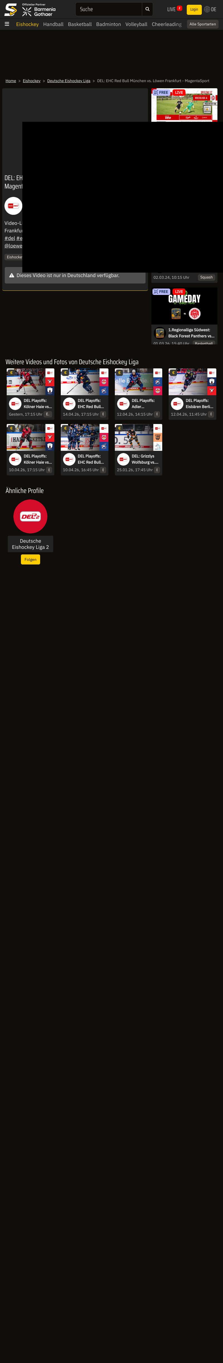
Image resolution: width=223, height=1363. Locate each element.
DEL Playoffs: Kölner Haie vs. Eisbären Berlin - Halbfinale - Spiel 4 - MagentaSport (37, 404)
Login (194, 9)
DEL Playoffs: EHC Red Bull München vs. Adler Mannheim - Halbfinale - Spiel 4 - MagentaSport (90, 404)
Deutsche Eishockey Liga (68, 80)
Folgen (31, 559)
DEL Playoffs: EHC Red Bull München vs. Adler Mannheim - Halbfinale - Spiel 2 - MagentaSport (90, 459)
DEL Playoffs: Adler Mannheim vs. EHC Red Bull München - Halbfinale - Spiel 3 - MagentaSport (144, 404)
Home (11, 80)
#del (9, 238)
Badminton (108, 24)
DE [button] (210, 9)
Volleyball (136, 24)
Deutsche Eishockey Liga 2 (30, 544)
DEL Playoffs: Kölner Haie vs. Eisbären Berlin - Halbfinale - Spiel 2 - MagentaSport (37, 459)
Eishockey (27, 24)
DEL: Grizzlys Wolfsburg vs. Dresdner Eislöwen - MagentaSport (144, 459)
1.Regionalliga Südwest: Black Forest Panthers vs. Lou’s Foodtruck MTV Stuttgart (190, 333)
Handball (53, 24)
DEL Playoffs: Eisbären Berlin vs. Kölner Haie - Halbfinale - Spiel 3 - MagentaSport (199, 404)
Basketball (80, 24)
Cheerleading (167, 24)
